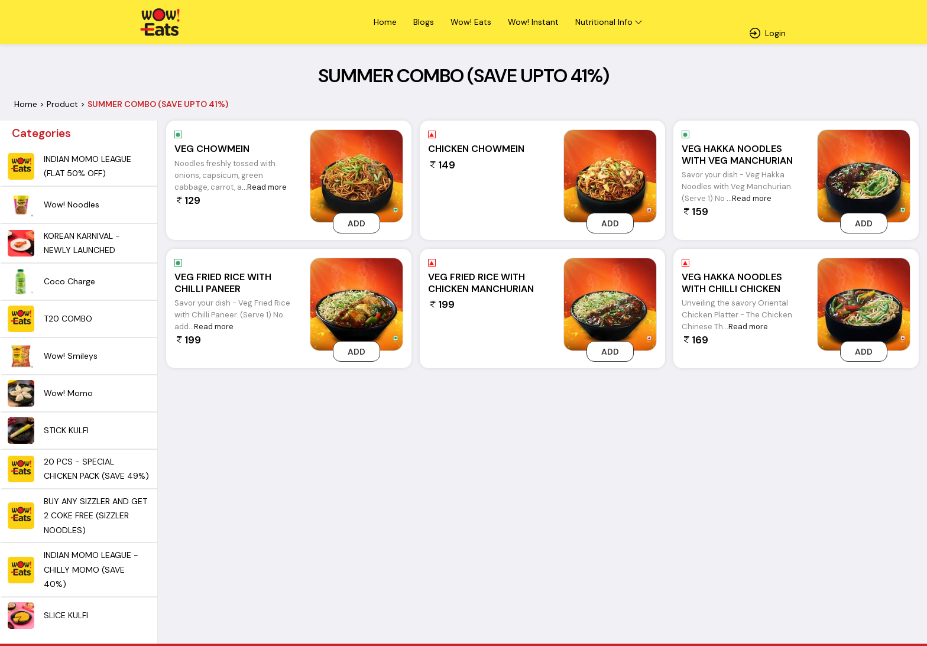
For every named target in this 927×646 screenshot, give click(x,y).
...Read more (264, 187)
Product (62, 104)
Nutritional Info (604, 22)
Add (356, 223)
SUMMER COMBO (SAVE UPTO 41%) (157, 104)
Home (25, 104)
